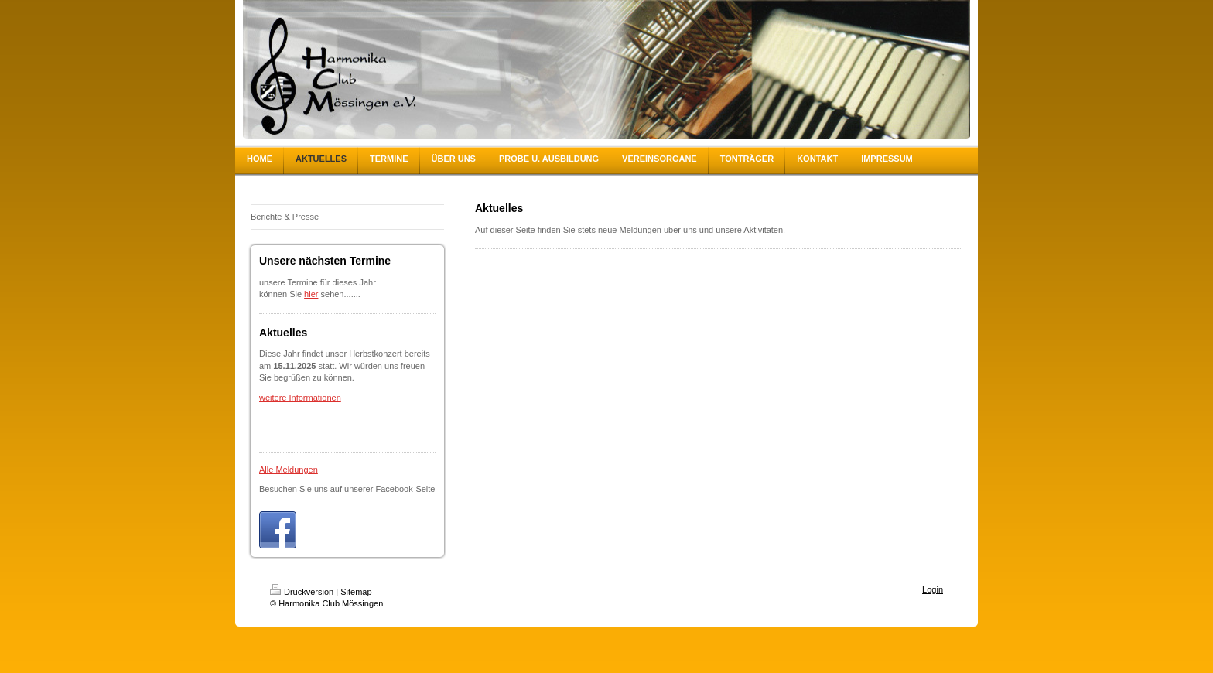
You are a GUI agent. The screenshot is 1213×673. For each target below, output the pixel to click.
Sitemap (355, 591)
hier (311, 294)
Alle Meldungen (288, 469)
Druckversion (301, 591)
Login (932, 589)
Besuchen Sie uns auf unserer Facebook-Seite (347, 489)
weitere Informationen (300, 397)
